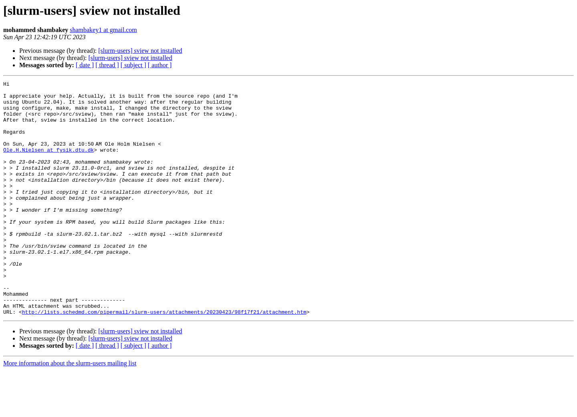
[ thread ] (107, 65)
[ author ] (160, 65)
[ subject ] (133, 65)
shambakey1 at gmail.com (103, 29)
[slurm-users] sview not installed (140, 50)
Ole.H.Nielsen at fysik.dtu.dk (48, 164)
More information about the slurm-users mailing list (69, 410)
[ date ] (85, 65)
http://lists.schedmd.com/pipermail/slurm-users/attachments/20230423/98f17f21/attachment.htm (164, 358)
